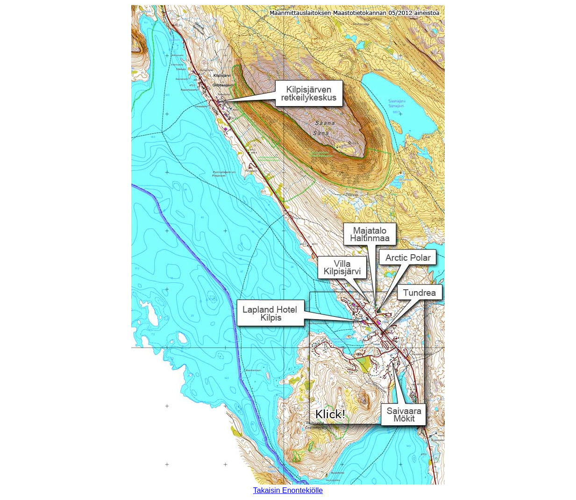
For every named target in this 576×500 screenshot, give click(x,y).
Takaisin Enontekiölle (288, 490)
